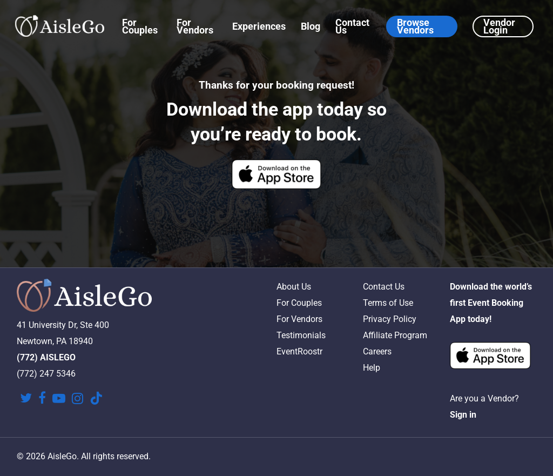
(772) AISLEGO (46, 357)
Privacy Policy (389, 319)
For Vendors (299, 319)
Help (371, 368)
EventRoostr (299, 351)
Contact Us (383, 286)
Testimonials (301, 335)
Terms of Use (388, 303)
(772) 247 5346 (46, 373)
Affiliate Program (395, 335)
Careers (377, 351)
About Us (293, 286)
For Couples (299, 303)
